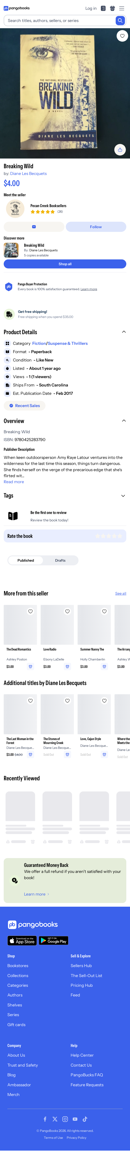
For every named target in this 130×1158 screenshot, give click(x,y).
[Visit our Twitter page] (55, 1119)
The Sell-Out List (86, 975)
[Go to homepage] (17, 8)
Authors (14, 995)
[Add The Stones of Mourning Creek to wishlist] (67, 700)
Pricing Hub (82, 985)
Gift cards (16, 1024)
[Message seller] (34, 227)
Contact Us (81, 1065)
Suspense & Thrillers (68, 343)
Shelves (14, 1004)
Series (13, 1014)
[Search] (120, 20)
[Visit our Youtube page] (75, 1119)
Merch (13, 1094)
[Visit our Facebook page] (45, 1119)
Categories (17, 985)
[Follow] (96, 227)
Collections (17, 975)
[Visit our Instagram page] (65, 1119)
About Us (16, 1055)
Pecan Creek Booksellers (48, 205)
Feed (75, 995)
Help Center (82, 1055)
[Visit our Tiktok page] (85, 1119)
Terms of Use (53, 1137)
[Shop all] (65, 263)
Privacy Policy (76, 1137)
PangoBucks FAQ (87, 1074)
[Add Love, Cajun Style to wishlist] (104, 700)
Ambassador (19, 1084)
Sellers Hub (81, 965)
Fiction (39, 343)
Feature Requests (87, 1084)
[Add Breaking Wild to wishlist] (122, 36)
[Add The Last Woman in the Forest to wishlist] (30, 700)
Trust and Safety (22, 1065)
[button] (65, 332)
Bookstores (17, 965)
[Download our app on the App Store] (22, 941)
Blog (11, 1074)
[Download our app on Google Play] (53, 940)
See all (120, 593)
